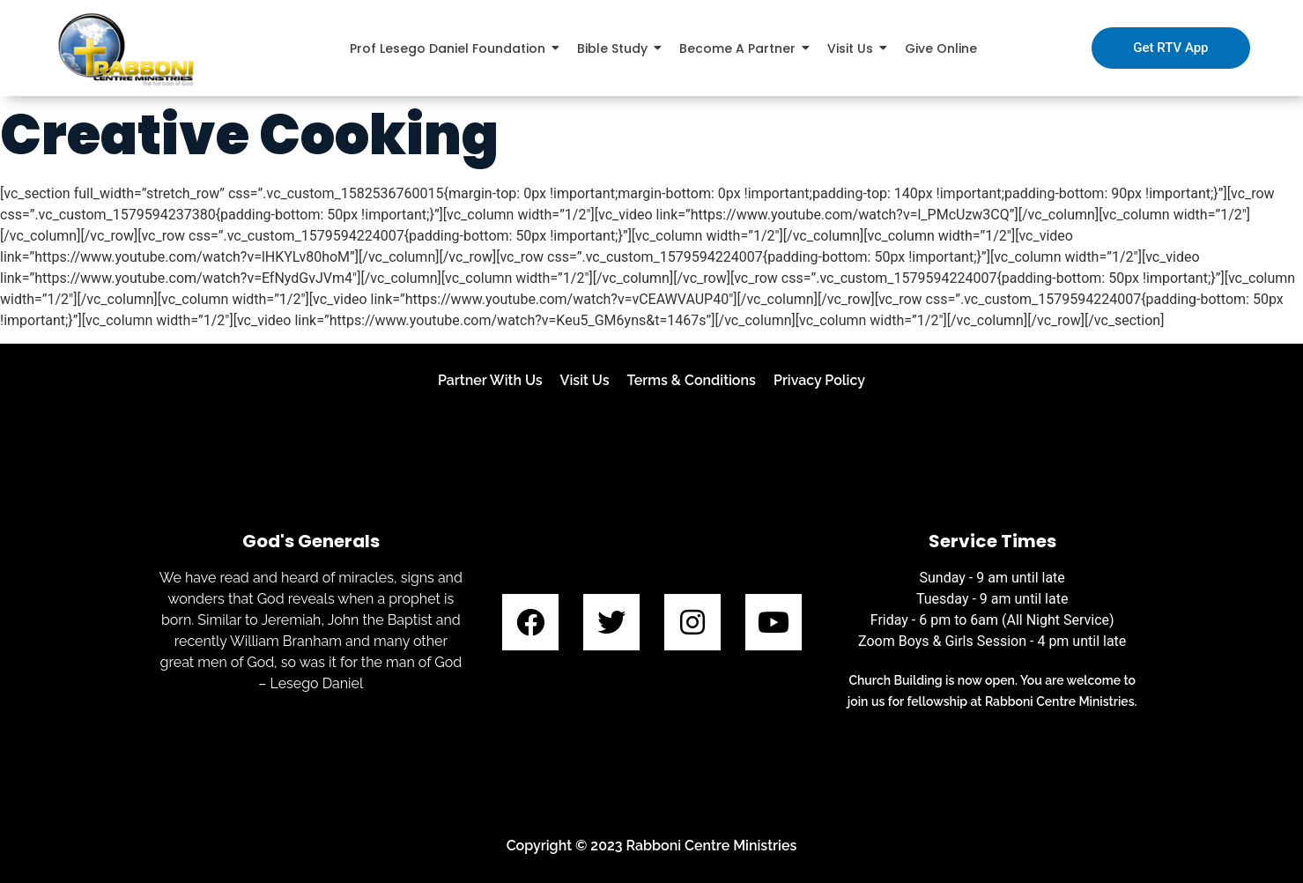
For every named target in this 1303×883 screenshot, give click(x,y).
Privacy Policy (819, 380)
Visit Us (585, 380)
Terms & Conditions (691, 380)
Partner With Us (490, 380)
